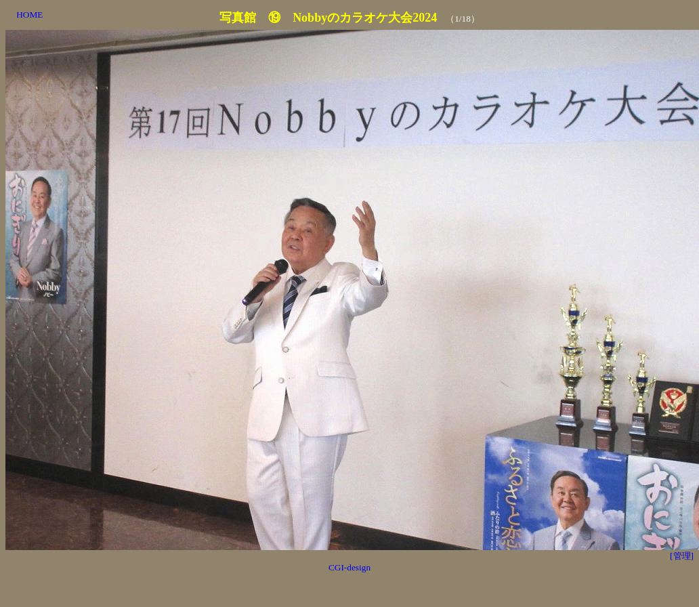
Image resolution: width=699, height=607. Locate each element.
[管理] (682, 556)
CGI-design (349, 567)
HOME (29, 14)
